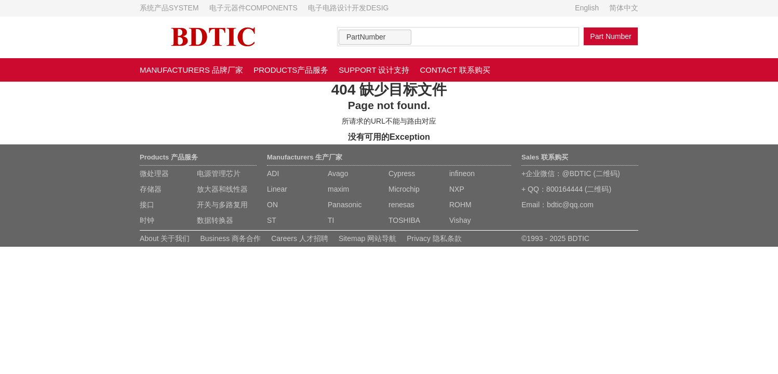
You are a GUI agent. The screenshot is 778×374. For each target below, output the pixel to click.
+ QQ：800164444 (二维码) (566, 189)
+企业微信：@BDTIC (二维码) (570, 173)
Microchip (404, 189)
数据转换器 (215, 220)
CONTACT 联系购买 (455, 69)
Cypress (401, 173)
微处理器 (154, 173)
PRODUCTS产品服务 (290, 69)
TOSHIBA (404, 220)
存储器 (151, 189)
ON (272, 205)
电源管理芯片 (218, 173)
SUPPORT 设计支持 (374, 69)
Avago (338, 173)
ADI (273, 173)
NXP (456, 189)
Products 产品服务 (169, 157)
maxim (338, 189)
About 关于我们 (165, 238)
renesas (401, 205)
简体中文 (623, 8)
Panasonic (344, 205)
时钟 (147, 220)
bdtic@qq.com (570, 205)
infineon (462, 173)
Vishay (460, 220)
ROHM (460, 205)
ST (271, 220)
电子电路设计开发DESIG (348, 8)
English (587, 8)
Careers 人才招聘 (299, 238)
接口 (147, 205)
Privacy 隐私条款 (434, 238)
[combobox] (375, 37)
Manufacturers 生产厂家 (304, 157)
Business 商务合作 (230, 238)
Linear (277, 189)
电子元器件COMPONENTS (253, 8)
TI (331, 220)
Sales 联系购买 (544, 157)
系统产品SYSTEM (169, 8)
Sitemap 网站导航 (367, 238)
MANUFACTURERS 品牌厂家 (191, 69)
